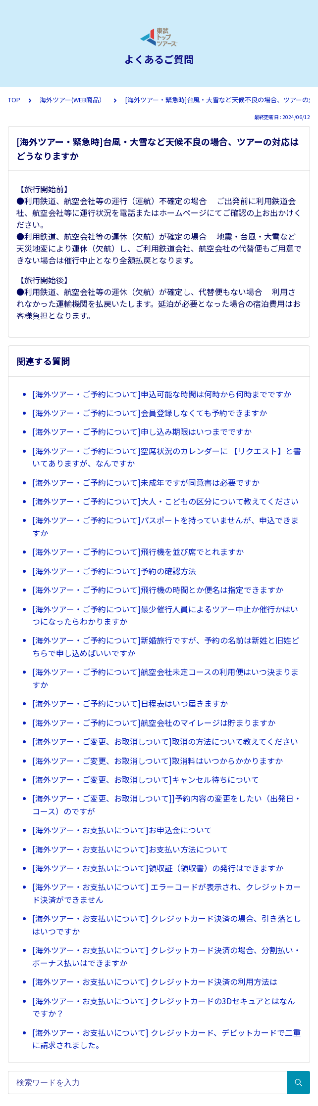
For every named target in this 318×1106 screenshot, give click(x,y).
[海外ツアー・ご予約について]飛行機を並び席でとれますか (138, 551)
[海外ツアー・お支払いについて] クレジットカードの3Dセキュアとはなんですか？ (163, 1007)
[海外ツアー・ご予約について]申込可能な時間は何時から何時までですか (161, 394)
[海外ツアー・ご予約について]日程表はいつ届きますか (130, 703)
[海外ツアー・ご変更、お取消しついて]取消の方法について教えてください (165, 741)
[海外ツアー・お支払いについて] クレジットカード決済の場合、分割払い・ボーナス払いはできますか (166, 956)
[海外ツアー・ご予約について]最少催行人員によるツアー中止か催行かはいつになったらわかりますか (165, 615)
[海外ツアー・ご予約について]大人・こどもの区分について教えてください (165, 501)
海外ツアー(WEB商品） (73, 99)
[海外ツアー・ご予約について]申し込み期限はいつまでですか (142, 431)
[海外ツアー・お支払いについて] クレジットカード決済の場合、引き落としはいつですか (166, 924)
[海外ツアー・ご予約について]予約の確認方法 (114, 571)
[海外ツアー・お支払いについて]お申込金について (122, 830)
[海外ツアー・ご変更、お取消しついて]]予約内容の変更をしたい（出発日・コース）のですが (167, 804)
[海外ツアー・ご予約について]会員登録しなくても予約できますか (149, 413)
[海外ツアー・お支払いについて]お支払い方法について (130, 849)
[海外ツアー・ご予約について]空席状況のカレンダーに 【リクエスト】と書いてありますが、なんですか (166, 457)
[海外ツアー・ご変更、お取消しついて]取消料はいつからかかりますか (157, 760)
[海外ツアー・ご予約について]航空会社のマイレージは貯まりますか (153, 722)
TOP (14, 99)
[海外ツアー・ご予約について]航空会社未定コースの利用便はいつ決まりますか (165, 678)
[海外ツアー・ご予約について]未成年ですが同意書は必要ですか (146, 482)
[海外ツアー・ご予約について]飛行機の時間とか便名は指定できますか (157, 590)
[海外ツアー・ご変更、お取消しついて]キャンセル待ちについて (145, 779)
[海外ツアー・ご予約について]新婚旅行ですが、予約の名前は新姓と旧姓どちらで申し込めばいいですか (165, 646)
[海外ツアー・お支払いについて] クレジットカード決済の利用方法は (154, 981)
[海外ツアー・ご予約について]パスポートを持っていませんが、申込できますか (165, 526)
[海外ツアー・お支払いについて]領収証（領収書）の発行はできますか (157, 868)
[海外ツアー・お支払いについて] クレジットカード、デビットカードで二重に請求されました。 (166, 1038)
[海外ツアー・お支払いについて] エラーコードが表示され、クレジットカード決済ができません (166, 893)
